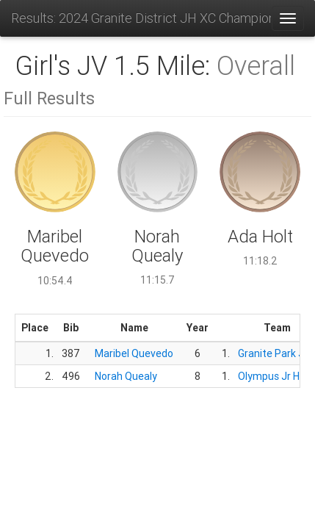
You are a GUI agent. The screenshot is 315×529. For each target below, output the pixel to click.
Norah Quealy (126, 376)
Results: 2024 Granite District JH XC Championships (141, 18)
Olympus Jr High (276, 376)
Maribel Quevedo (134, 353)
